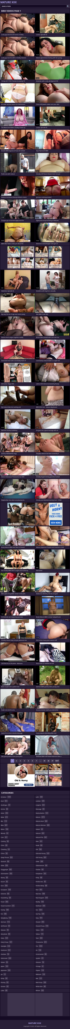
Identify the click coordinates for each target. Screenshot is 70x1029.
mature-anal (42, 821)
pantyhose (41, 873)
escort (4, 881)
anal (4, 801)
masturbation (42, 813)
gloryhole (5, 934)
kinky (4, 978)
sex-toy (40, 913)
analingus (6, 805)
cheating (5, 849)
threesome (41, 942)
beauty (5, 833)
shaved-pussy (42, 926)
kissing (5, 982)
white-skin (41, 986)
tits (39, 946)
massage (40, 809)
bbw (4, 825)
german (5, 922)
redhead (40, 905)
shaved (40, 922)
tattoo (40, 934)
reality (40, 901)
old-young (41, 857)
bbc (4, 821)
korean (5, 986)
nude (39, 845)
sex (39, 909)
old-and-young (43, 853)
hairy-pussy (6, 942)
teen (39, 938)
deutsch (5, 861)
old (39, 849)
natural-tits (41, 837)
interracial (6, 958)
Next (57, 761)
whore (40, 990)
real (39, 889)
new (39, 841)
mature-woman (43, 825)
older (39, 861)
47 (52, 761)
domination (6, 873)
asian (4, 813)
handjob (5, 946)
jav (3, 974)
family (5, 909)
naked (39, 829)
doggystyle (6, 869)
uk (38, 950)
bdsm (5, 829)
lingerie (40, 805)
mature (40, 817)
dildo (4, 865)
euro (4, 885)
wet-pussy (41, 982)
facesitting (6, 897)
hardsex (5, 954)
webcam (40, 974)
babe (4, 817)
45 (44, 761)
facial (4, 901)
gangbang (6, 917)
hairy (4, 938)
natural (40, 833)
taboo (40, 930)
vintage (40, 966)
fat (4, 913)
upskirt (40, 958)
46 (48, 761)
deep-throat (7, 857)
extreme (5, 893)
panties (40, 869)
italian (4, 962)
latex (4, 990)
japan (4, 966)
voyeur (40, 970)
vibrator (40, 962)
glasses (5, 930)
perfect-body (41, 885)
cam (4, 837)
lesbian (40, 801)
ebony (4, 877)
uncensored (41, 954)
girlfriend (5, 926)
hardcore (6, 950)
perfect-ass (41, 881)
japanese (6, 970)
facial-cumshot (8, 905)
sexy (39, 917)
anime (4, 809)
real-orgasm (42, 897)
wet (39, 978)
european (6, 889)
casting (5, 841)
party (39, 877)
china (4, 853)
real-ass (40, 893)
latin (39, 797)
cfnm (4, 845)
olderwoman (42, 865)
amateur (6, 797)
